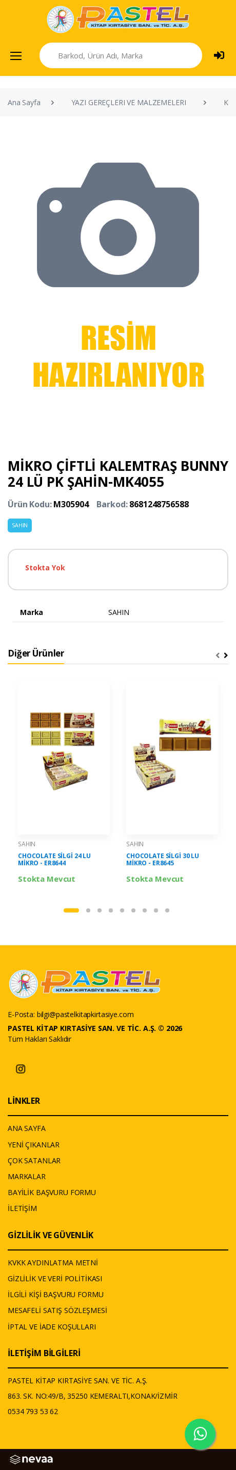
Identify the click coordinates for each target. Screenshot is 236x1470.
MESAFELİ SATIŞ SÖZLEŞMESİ (57, 1310)
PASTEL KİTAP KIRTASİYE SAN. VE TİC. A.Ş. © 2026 (95, 1028)
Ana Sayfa (24, 102)
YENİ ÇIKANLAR (34, 1144)
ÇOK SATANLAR (34, 1160)
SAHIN (20, 525)
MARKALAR (27, 1176)
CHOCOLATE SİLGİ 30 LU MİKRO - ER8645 (162, 859)
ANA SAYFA (27, 1128)
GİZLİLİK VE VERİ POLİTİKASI (55, 1278)
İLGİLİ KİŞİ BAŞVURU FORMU (55, 1294)
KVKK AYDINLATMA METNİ (53, 1262)
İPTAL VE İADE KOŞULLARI (52, 1327)
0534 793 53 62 (33, 1411)
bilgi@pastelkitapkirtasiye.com (85, 1014)
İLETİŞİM (22, 1208)
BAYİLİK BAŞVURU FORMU (52, 1192)
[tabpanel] (64, 782)
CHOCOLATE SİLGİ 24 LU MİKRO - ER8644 (54, 859)
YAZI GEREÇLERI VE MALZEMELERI (128, 102)
